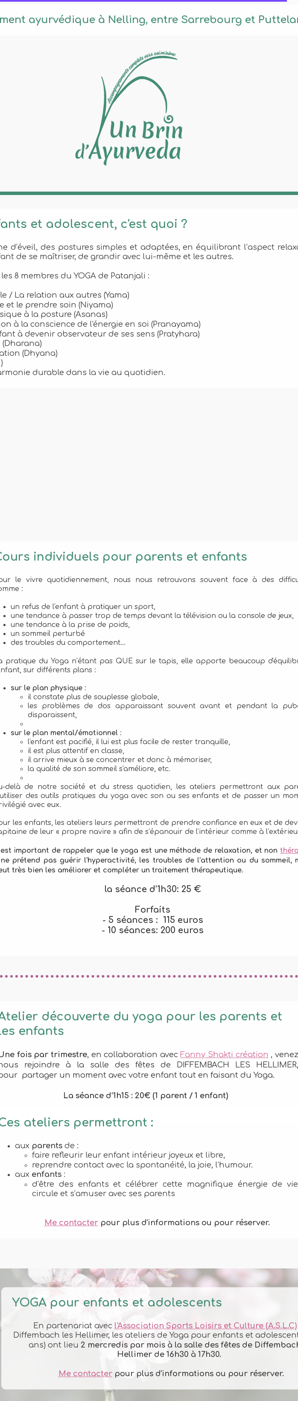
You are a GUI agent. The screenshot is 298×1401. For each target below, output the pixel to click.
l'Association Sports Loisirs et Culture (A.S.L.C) (205, 1325)
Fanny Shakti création (224, 1054)
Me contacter (71, 1222)
